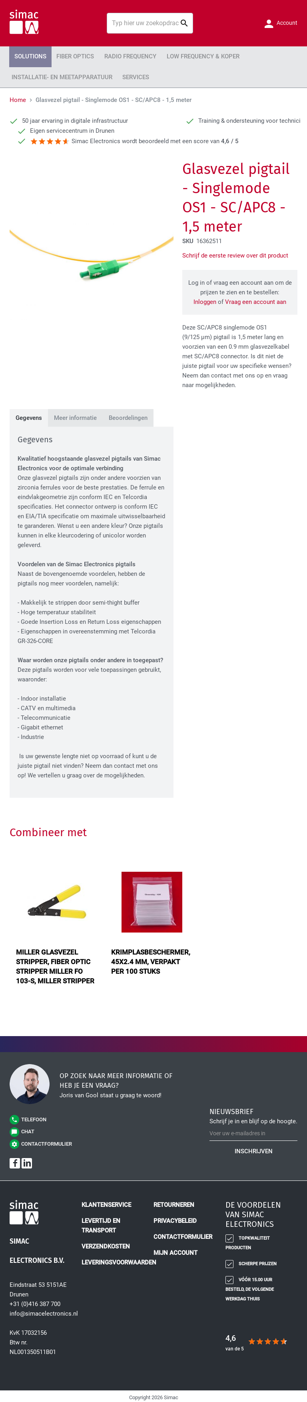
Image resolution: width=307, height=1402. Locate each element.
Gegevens (29, 415)
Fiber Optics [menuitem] (70, 56)
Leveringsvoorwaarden (119, 1259)
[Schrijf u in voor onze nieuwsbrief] (253, 1130)
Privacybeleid (175, 1218)
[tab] (29, 415)
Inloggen (204, 299)
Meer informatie (75, 415)
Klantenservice (106, 1202)
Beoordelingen (128, 415)
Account (286, 23)
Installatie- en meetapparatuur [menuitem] (57, 75)
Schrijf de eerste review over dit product (235, 252)
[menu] (153, 65)
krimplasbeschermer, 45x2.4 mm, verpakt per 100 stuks (150, 959)
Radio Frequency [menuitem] (120, 56)
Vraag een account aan (255, 299)
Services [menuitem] (125, 75)
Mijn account (175, 1250)
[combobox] (150, 23)
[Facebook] (15, 1160)
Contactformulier (183, 1234)
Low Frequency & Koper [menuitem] (187, 56)
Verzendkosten (106, 1243)
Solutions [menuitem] (28, 56)
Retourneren (174, 1202)
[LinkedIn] (27, 1160)
